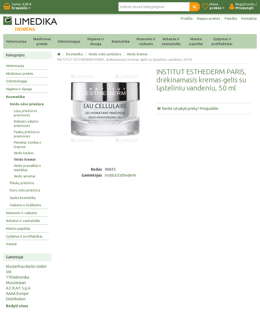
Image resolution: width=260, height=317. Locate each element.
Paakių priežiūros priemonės (27, 134)
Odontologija (68, 41)
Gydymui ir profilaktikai (221, 41)
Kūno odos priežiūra (25, 190)
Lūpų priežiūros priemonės (25, 113)
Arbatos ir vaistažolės (171, 41)
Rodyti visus (17, 306)
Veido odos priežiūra (27, 104)
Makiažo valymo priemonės (26, 123)
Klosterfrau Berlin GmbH (26, 266)
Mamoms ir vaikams (145, 41)
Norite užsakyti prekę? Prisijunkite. (187, 108)
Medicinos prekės (42, 41)
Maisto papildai (196, 41)
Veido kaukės (23, 153)
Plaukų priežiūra (22, 183)
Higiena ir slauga (95, 41)
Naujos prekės (208, 18)
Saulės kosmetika (23, 198)
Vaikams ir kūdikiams (25, 205)
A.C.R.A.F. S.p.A (18, 288)
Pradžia (186, 18)
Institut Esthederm (120, 175)
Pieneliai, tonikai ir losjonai (28, 145)
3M (8, 272)
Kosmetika (121, 41)
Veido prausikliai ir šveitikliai (27, 168)
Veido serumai (24, 176)
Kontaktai (249, 18)
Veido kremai (25, 159)
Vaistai (11, 244)
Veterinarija (16, 41)
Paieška (230, 18)
